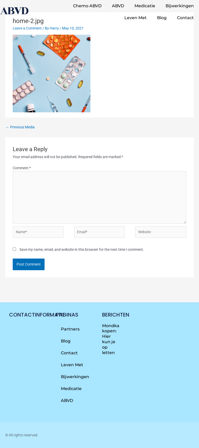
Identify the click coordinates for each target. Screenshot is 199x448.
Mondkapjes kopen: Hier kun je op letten (115, 339)
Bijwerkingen (180, 5)
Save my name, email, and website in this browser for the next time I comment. (81, 249)
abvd (14, 10)
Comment (22, 168)
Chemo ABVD (87, 5)
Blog (162, 17)
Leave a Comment (27, 28)
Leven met (135, 17)
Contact (185, 17)
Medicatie (144, 5)
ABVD (118, 5)
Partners (70, 329)
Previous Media (20, 127)
